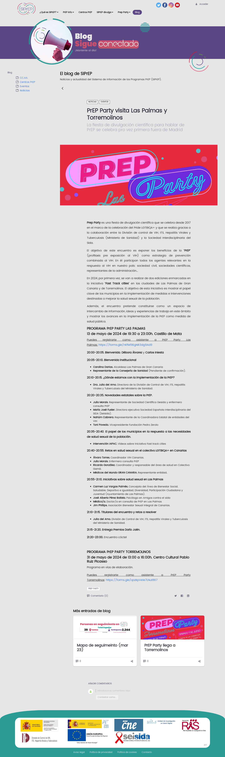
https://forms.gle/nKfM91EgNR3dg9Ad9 (125, 345)
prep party (93, 588)
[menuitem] (49, 12)
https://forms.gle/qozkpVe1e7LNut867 (132, 580)
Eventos (24, 86)
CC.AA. (24, 78)
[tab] (34, 72)
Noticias (25, 91)
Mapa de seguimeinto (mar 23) (102, 647)
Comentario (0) (97, 596)
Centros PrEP (27, 82)
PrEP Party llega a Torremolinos (159, 647)
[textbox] (142, 690)
